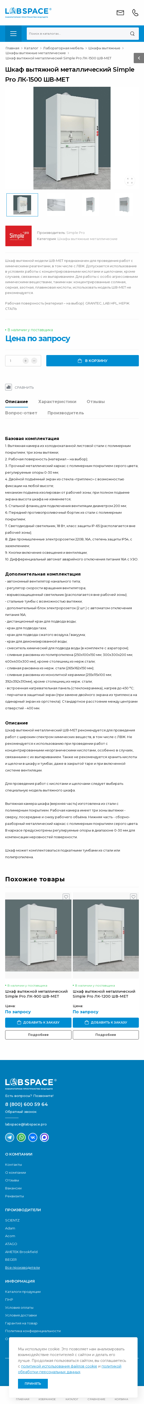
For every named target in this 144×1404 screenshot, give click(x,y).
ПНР (9, 1299)
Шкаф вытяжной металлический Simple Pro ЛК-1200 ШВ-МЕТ (104, 994)
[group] (72, 138)
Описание (16, 401)
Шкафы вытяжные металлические (87, 239)
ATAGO (11, 1244)
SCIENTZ (12, 1220)
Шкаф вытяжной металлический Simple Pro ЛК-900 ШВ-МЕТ (36, 994)
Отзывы (96, 401)
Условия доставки (21, 1315)
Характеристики (57, 401)
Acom (10, 1236)
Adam (10, 1228)
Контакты (13, 1164)
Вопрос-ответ (21, 412)
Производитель (66, 412)
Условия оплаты (19, 1307)
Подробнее (38, 1035)
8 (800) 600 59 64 (26, 1104)
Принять (33, 1384)
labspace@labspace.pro (26, 1124)
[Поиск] (132, 33)
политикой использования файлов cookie (59, 1366)
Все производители (22, 1267)
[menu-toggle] (13, 33)
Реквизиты (14, 1196)
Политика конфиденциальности (33, 1331)
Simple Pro (75, 233)
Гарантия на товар (21, 1323)
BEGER (11, 1259)
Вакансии (13, 1188)
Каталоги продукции (23, 1292)
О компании (15, 1172)
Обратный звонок (21, 1112)
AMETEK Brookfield (21, 1252)
